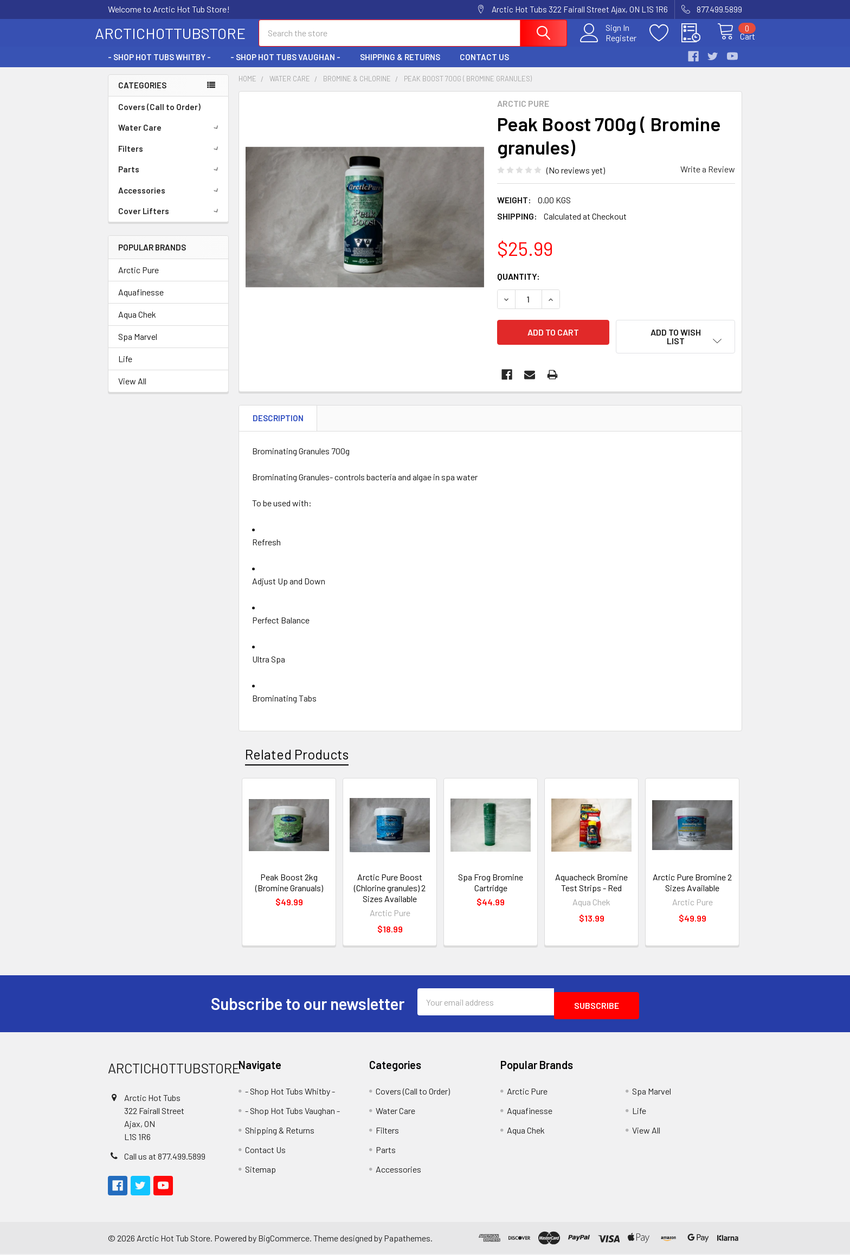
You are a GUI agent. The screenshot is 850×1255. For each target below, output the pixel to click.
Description (278, 423)
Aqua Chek (137, 324)
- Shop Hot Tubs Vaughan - (285, 67)
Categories (142, 95)
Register (609, 44)
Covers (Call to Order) (159, 116)
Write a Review (707, 178)
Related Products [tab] (297, 758)
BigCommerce (284, 1239)
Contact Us (484, 67)
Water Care (170, 137)
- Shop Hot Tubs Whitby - (159, 67)
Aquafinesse (141, 302)
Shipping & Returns (400, 67)
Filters (170, 158)
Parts (170, 179)
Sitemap (260, 1170)
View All (132, 390)
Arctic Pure (138, 279)
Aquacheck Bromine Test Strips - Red (591, 887)
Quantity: (518, 286)
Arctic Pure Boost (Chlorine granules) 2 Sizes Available (390, 893)
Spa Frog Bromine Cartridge (490, 887)
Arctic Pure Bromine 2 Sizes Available (692, 887)
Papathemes (407, 1239)
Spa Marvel (137, 346)
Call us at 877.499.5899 (164, 1157)
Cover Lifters (170, 221)
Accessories (170, 200)
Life (125, 368)
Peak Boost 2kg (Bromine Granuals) (289, 887)
